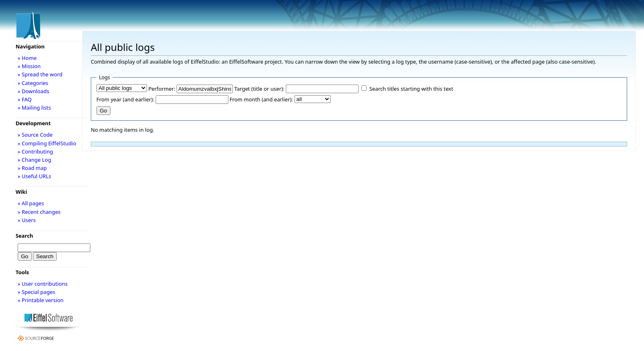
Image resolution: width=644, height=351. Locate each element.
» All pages (31, 203)
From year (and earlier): (125, 99)
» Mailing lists (34, 107)
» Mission (29, 66)
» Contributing (35, 151)
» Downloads (33, 91)
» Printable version (41, 300)
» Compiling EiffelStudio (47, 143)
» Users (27, 220)
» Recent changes (39, 212)
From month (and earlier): (261, 99)
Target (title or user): (259, 88)
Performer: (161, 88)
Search (24, 235)
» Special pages (36, 292)
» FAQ (25, 99)
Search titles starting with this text (411, 88)
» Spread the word (40, 74)
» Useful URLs (34, 176)
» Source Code (35, 134)
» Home (27, 58)
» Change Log (34, 159)
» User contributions (43, 283)
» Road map (32, 168)
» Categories (33, 83)
